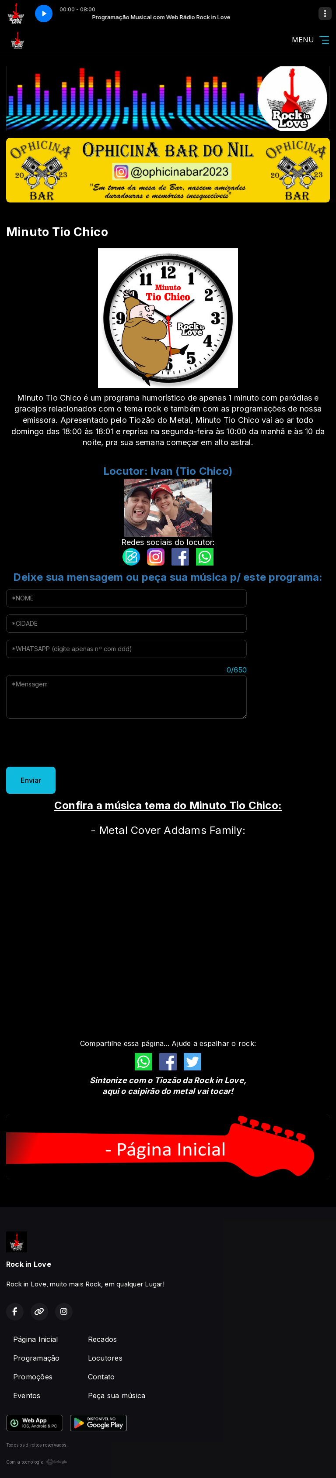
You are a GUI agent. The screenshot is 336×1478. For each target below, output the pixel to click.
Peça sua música (117, 1395)
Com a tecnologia (36, 1462)
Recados (102, 1339)
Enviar (31, 780)
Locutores (105, 1358)
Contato (101, 1376)
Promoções (32, 1376)
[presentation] (72, 743)
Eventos (27, 1395)
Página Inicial (35, 1339)
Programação (36, 1358)
